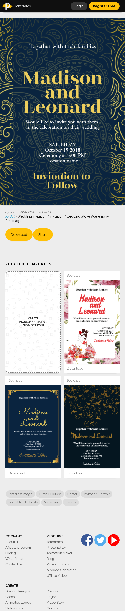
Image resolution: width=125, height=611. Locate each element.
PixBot (10, 216)
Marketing (51, 502)
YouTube (114, 540)
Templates (54, 542)
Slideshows (14, 608)
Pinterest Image (20, 494)
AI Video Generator (61, 570)
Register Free (104, 6)
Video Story (56, 602)
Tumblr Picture (50, 494)
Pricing (10, 553)
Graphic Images (17, 591)
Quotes (52, 608)
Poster (72, 494)
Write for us (14, 559)
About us (12, 542)
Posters (52, 591)
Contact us (13, 564)
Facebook (87, 540)
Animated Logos (18, 602)
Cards (10, 597)
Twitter (100, 540)
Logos (51, 597)
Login (79, 6)
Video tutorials (58, 564)
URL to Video (57, 576)
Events (71, 502)
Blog (50, 559)
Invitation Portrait (97, 494)
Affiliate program (18, 547)
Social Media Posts (23, 502)
